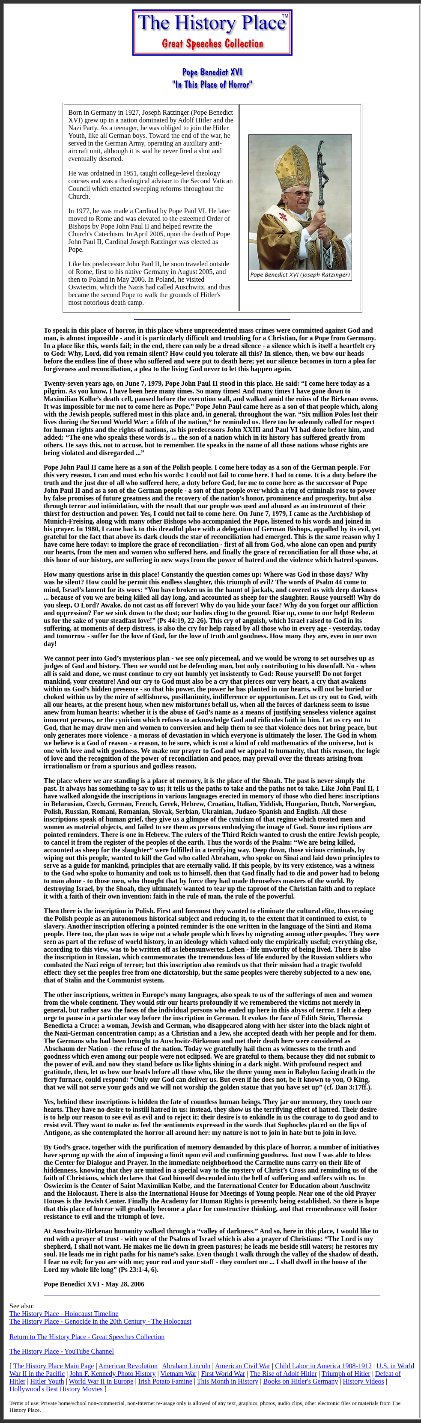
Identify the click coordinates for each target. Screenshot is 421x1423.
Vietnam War (178, 1373)
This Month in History (228, 1381)
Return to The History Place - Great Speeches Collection (86, 1336)
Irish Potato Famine (165, 1381)
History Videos (363, 1381)
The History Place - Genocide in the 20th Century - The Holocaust (100, 1321)
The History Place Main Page (53, 1365)
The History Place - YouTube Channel (61, 1351)
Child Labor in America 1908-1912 (323, 1365)
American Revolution (128, 1365)
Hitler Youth (47, 1381)
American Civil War (242, 1365)
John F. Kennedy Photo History (113, 1373)
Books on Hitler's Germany (300, 1381)
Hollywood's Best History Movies (56, 1389)
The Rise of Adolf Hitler (283, 1373)
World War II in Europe (101, 1381)
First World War (223, 1373)
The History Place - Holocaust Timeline (64, 1313)
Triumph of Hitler (346, 1373)
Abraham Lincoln (186, 1365)
